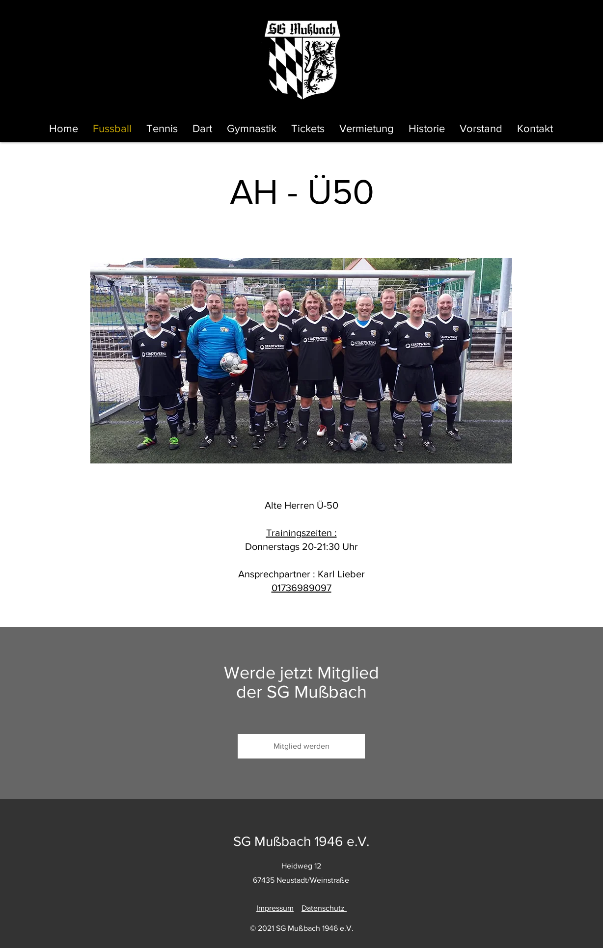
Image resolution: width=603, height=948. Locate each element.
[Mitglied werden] (301, 746)
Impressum (275, 908)
